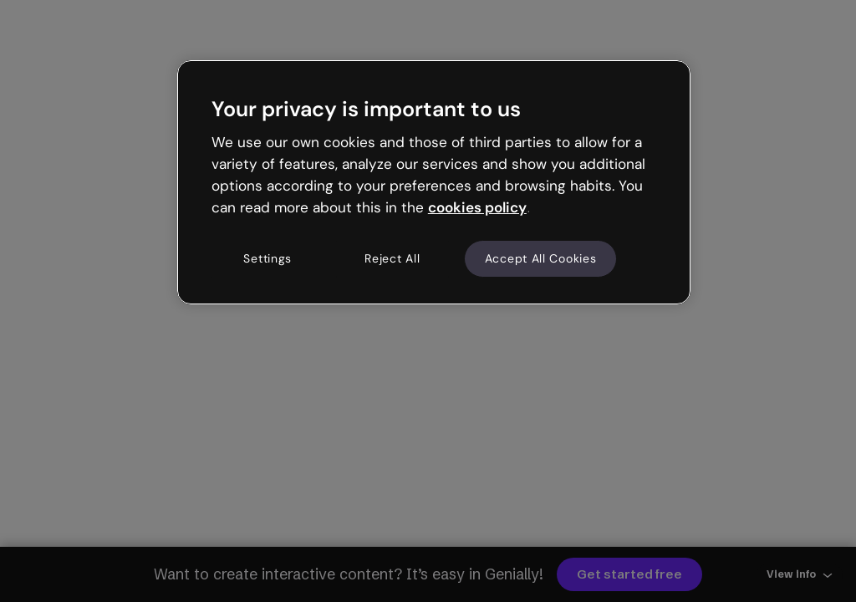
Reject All (392, 258)
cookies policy (477, 207)
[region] (433, 182)
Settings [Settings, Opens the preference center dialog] (267, 258)
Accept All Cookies (541, 258)
